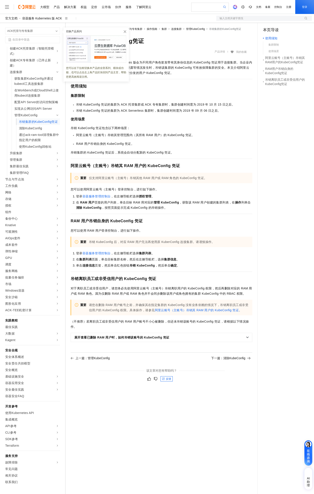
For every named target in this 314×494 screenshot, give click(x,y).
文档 (258, 7)
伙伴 (118, 7)
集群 (164, 29)
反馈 (166, 378)
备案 (267, 7)
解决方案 (70, 7)
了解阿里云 (143, 7)
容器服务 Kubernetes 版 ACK (42, 18)
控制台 (278, 7)
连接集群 (176, 29)
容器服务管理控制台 (96, 196)
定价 (94, 7)
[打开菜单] (7, 7)
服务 (129, 7)
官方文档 (11, 18)
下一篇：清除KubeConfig (231, 358)
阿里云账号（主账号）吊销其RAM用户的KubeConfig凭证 (197, 310)
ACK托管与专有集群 (130, 29)
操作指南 (152, 29)
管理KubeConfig (195, 29)
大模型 (44, 7)
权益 (84, 7)
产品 (57, 7)
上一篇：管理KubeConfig (90, 358)
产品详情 (220, 51)
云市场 (106, 7)
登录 (304, 7)
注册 (288, 7)
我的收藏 (241, 51)
